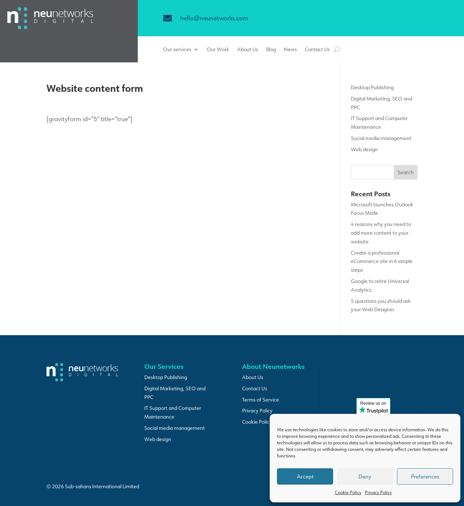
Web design (364, 149)
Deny (365, 476)
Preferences (425, 476)
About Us (247, 50)
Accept (305, 476)
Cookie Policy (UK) (262, 422)
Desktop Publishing (372, 87)
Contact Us (317, 50)
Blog (271, 50)
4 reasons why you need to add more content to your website (381, 233)
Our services (177, 50)
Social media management (381, 138)
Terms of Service (260, 399)
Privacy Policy (378, 492)
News (290, 50)
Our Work (218, 50)
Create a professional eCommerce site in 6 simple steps (382, 261)
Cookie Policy (348, 492)
